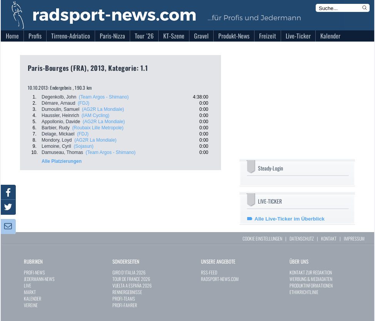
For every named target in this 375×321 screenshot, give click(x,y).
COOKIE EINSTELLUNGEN (262, 238)
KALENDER (32, 298)
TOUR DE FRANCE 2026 (131, 279)
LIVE (27, 285)
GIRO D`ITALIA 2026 (129, 272)
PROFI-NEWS (34, 272)
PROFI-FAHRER (124, 305)
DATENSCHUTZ (302, 238)
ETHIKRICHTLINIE (304, 292)
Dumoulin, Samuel (60, 109)
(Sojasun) (83, 146)
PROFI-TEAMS (123, 298)
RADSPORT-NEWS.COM (220, 279)
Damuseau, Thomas (62, 152)
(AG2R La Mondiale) (103, 109)
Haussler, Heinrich (60, 115)
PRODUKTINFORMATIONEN (311, 285)
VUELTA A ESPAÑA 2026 (132, 285)
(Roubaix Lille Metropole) (97, 127)
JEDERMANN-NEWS (39, 279)
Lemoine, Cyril (56, 146)
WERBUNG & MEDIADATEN (311, 279)
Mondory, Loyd (57, 140)
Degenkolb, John (59, 97)
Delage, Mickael (58, 134)
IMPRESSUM (354, 238)
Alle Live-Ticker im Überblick (289, 219)
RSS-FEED (209, 272)
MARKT (30, 292)
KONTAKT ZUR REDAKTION (311, 272)
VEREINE (31, 305)
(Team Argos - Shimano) (104, 97)
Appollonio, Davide (61, 121)
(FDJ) (83, 103)
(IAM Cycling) (95, 115)
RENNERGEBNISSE (127, 292)
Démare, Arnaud (58, 103)
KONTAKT (328, 238)
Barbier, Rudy (56, 127)
